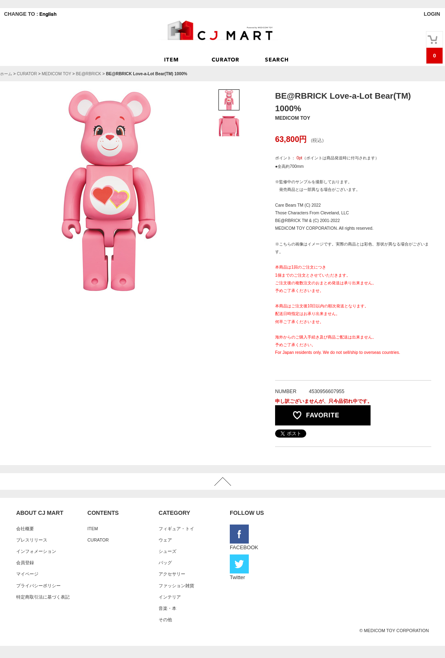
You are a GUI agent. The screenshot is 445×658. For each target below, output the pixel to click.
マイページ (27, 573)
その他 (165, 619)
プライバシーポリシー (38, 585)
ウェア (165, 539)
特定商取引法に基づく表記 (43, 597)
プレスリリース (31, 539)
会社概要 (25, 528)
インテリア (170, 597)
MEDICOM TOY (56, 74)
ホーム (6, 74)
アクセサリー (172, 573)
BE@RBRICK (88, 74)
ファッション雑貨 (176, 585)
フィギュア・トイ (176, 528)
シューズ (167, 551)
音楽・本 (167, 608)
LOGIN (432, 14)
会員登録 (25, 562)
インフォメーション (36, 551)
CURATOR (27, 74)
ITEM (92, 528)
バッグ (165, 562)
